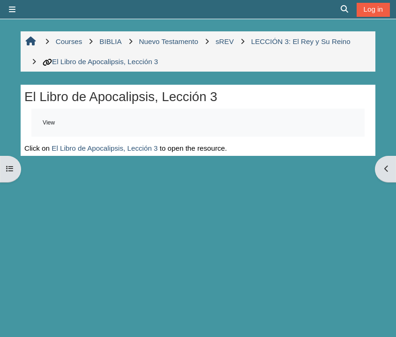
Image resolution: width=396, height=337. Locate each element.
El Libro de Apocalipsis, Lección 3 (100, 62)
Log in (373, 9)
